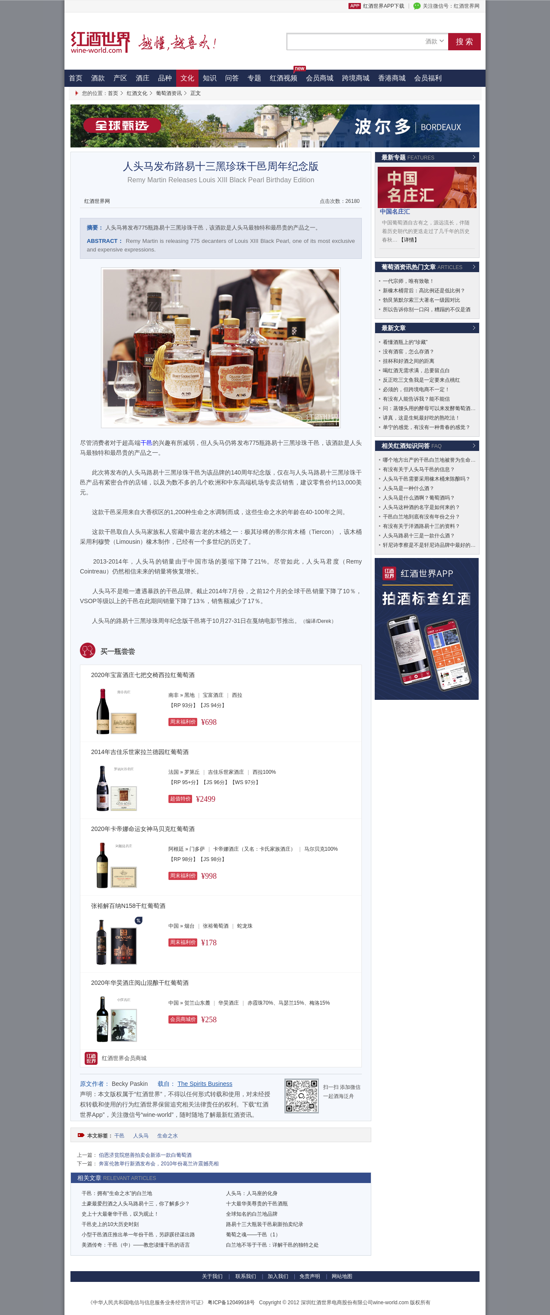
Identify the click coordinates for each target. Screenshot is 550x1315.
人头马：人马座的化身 (252, 1193)
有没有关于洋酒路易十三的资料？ (421, 526)
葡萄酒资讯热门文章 (422, 267)
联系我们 (245, 1276)
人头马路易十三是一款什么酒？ (419, 536)
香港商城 (392, 78)
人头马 (141, 1136)
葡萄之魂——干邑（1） (253, 1235)
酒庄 (143, 78)
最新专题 (408, 157)
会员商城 (319, 78)
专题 (254, 78)
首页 (75, 78)
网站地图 (342, 1276)
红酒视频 (286, 76)
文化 (187, 78)
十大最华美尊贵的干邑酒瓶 (257, 1204)
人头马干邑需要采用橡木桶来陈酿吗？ (427, 479)
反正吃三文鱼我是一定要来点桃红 (421, 380)
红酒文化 (137, 93)
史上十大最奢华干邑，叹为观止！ (120, 1214)
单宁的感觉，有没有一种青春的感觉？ (427, 427)
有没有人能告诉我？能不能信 (416, 399)
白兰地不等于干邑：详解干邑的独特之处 (272, 1245)
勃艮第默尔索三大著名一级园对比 (421, 300)
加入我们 (278, 1276)
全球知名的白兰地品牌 (252, 1214)
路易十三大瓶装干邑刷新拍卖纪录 (264, 1224)
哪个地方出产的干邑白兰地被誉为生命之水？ (434, 460)
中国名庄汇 (395, 211)
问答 (232, 78)
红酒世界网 (97, 201)
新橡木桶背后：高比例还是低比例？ (424, 291)
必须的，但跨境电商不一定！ (416, 389)
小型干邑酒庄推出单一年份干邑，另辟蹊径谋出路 (138, 1235)
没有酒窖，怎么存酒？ (408, 352)
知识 (210, 78)
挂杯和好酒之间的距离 (408, 361)
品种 (165, 78)
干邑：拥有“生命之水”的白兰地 (117, 1193)
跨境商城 (356, 78)
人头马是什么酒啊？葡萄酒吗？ (419, 498)
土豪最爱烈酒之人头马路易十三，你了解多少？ (136, 1204)
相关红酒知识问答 (412, 445)
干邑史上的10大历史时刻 (110, 1224)
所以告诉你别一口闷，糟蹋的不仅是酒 (427, 310)
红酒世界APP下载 (383, 6)
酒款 (98, 78)
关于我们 (212, 1276)
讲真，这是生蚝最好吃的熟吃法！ (421, 418)
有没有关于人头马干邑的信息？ (419, 469)
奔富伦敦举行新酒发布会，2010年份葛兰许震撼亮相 (159, 1164)
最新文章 (394, 328)
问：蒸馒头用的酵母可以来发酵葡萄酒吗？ (432, 408)
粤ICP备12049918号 (231, 1303)
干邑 (120, 1136)
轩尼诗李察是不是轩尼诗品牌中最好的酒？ (432, 545)
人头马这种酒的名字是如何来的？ (421, 507)
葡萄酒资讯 (169, 93)
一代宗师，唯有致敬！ (408, 281)
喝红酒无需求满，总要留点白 (416, 371)
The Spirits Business (204, 1083)
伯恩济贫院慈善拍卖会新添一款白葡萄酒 (145, 1155)
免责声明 (309, 1276)
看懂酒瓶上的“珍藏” (405, 342)
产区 (120, 78)
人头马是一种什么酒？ (408, 488)
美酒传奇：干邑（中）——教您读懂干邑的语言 (136, 1245)
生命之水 (168, 1136)
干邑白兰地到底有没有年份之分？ (421, 517)
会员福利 (428, 78)
